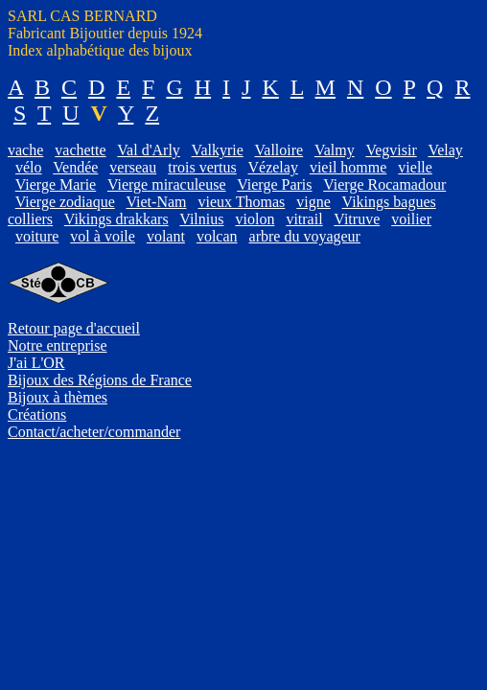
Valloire (279, 150)
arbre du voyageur (304, 236)
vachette (80, 150)
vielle (415, 167)
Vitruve (357, 219)
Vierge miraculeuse (166, 184)
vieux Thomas (241, 202)
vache (25, 150)
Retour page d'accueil (74, 328)
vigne (313, 202)
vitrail (304, 219)
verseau (132, 167)
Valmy (334, 150)
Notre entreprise (57, 345)
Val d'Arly (148, 150)
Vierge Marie (55, 184)
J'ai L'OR (36, 363)
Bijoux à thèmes (57, 397)
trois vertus (202, 167)
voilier (411, 219)
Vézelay (272, 167)
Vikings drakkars (116, 219)
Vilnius (201, 219)
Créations (37, 414)
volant (166, 236)
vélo (28, 167)
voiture (36, 236)
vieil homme (348, 167)
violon (254, 219)
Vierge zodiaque (65, 202)
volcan (217, 236)
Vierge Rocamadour (384, 184)
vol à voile (102, 236)
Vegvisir (390, 150)
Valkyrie (218, 150)
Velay (445, 150)
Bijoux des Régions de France (100, 380)
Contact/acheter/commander (94, 432)
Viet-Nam (156, 202)
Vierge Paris (274, 184)
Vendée (75, 167)
